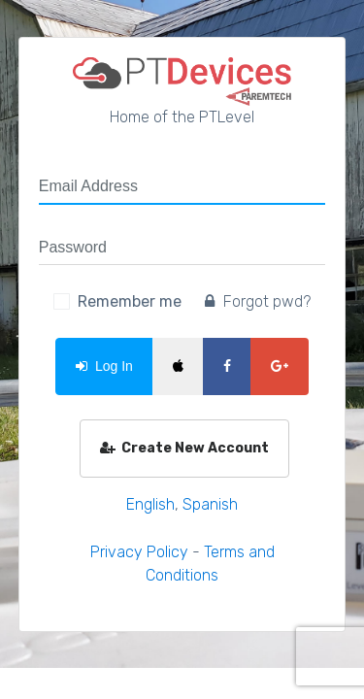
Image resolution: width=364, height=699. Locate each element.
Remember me (130, 301)
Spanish (210, 504)
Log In (104, 366)
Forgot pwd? (258, 301)
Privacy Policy (139, 552)
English (150, 504)
